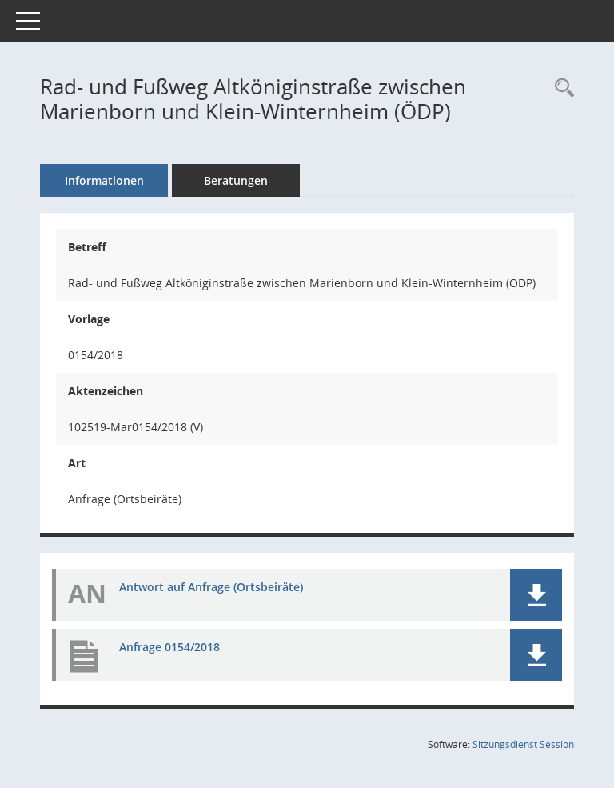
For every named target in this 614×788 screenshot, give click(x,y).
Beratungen (236, 180)
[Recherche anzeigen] (560, 88)
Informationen (104, 180)
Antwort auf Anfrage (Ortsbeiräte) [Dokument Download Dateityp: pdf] (211, 586)
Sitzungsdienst (523, 744)
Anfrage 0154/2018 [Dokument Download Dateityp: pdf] (169, 646)
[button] (536, 595)
